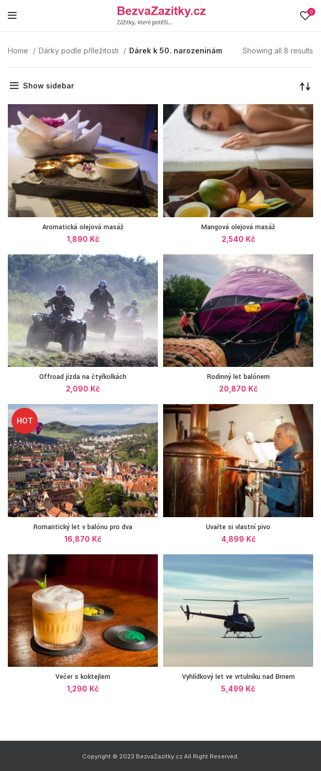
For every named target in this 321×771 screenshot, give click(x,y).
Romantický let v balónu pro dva (82, 527)
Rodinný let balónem (238, 377)
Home (19, 50)
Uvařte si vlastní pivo (238, 527)
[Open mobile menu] (12, 15)
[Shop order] (305, 86)
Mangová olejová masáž (238, 227)
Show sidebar (48, 85)
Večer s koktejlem (82, 676)
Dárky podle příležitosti (80, 50)
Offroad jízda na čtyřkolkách (83, 377)
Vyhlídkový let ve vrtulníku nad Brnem (238, 676)
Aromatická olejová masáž (82, 227)
